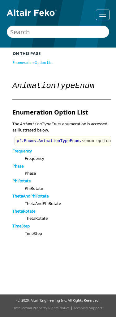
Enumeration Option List (33, 62)
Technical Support (87, 308)
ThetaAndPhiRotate (30, 196)
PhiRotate (21, 181)
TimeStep (21, 226)
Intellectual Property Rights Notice (42, 308)
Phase (18, 166)
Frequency (22, 151)
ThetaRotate (23, 211)
